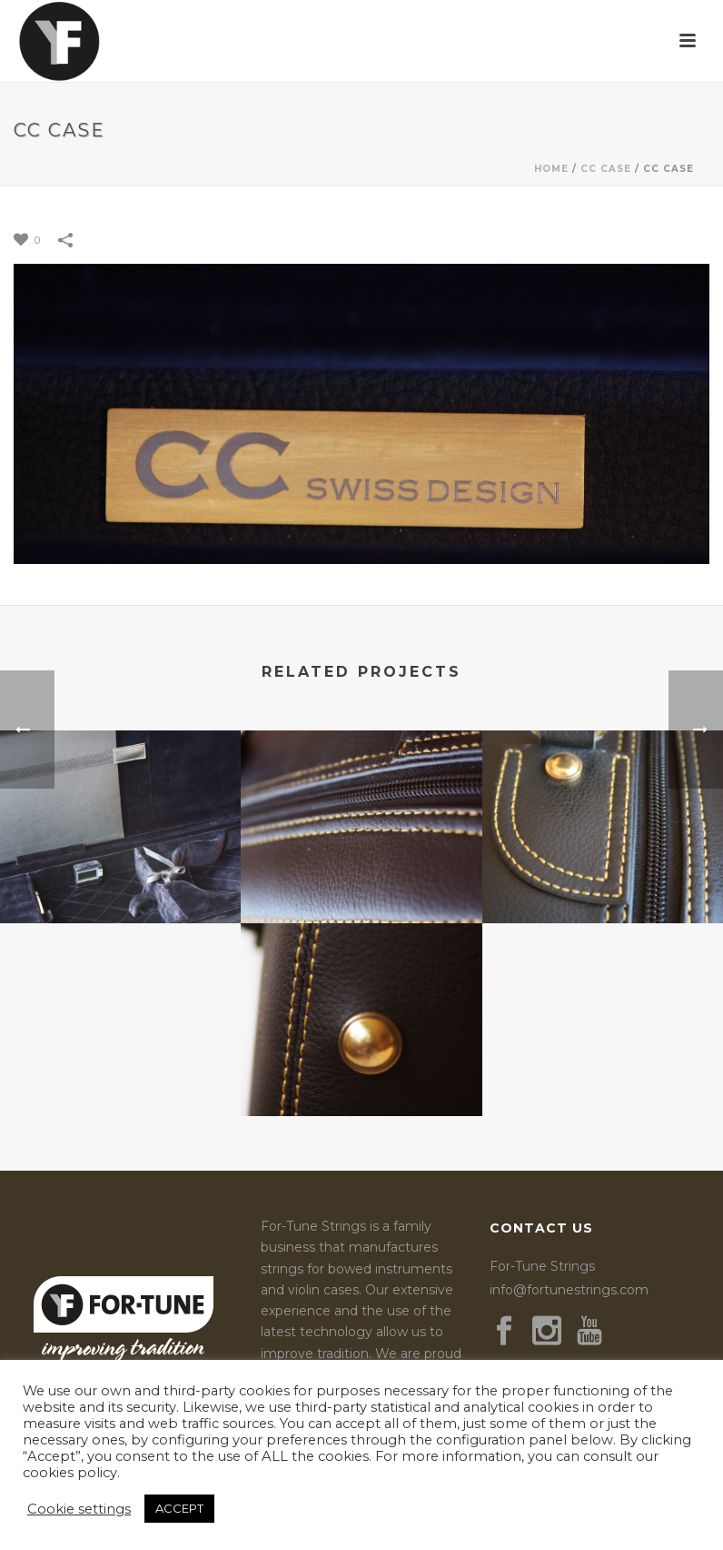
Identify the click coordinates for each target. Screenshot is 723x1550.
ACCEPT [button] (179, 1508)
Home (551, 169)
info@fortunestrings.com (569, 1290)
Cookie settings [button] (79, 1509)
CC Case (605, 169)
